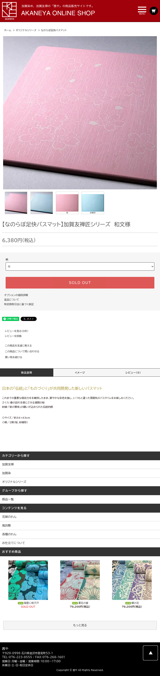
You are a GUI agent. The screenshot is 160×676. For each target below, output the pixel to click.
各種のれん (9, 534)
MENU (142, 11)
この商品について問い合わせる (19, 351)
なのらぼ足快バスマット (54, 30)
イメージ (80, 372)
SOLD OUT (80, 283)
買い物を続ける (11, 357)
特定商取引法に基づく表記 (19, 304)
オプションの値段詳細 (16, 295)
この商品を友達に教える (16, 345)
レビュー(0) (133, 372)
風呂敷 (6, 525)
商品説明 (26, 372)
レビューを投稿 (10, 336)
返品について (11, 299)
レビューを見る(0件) (14, 331)
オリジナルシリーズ (26, 30)
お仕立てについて (13, 543)
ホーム (7, 30)
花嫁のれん (9, 516)
